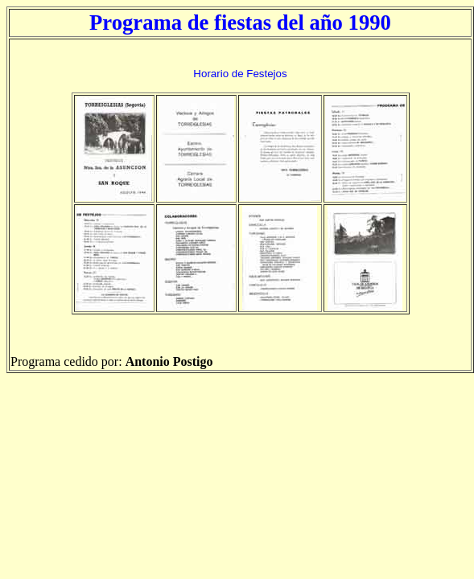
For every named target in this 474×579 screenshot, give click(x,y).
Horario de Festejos (239, 74)
